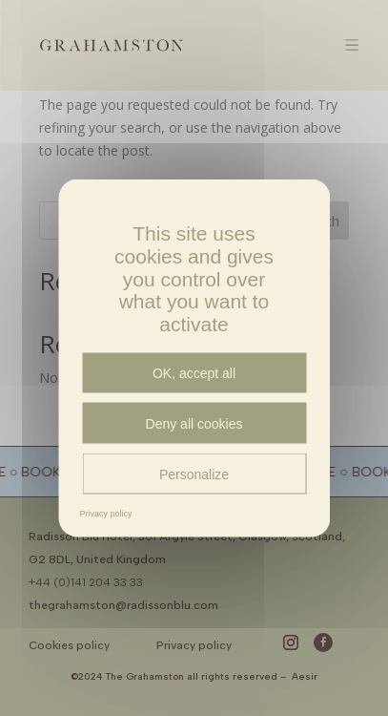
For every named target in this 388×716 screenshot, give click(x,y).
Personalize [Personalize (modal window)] (194, 473)
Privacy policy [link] (106, 513)
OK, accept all (194, 373)
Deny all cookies (194, 423)
